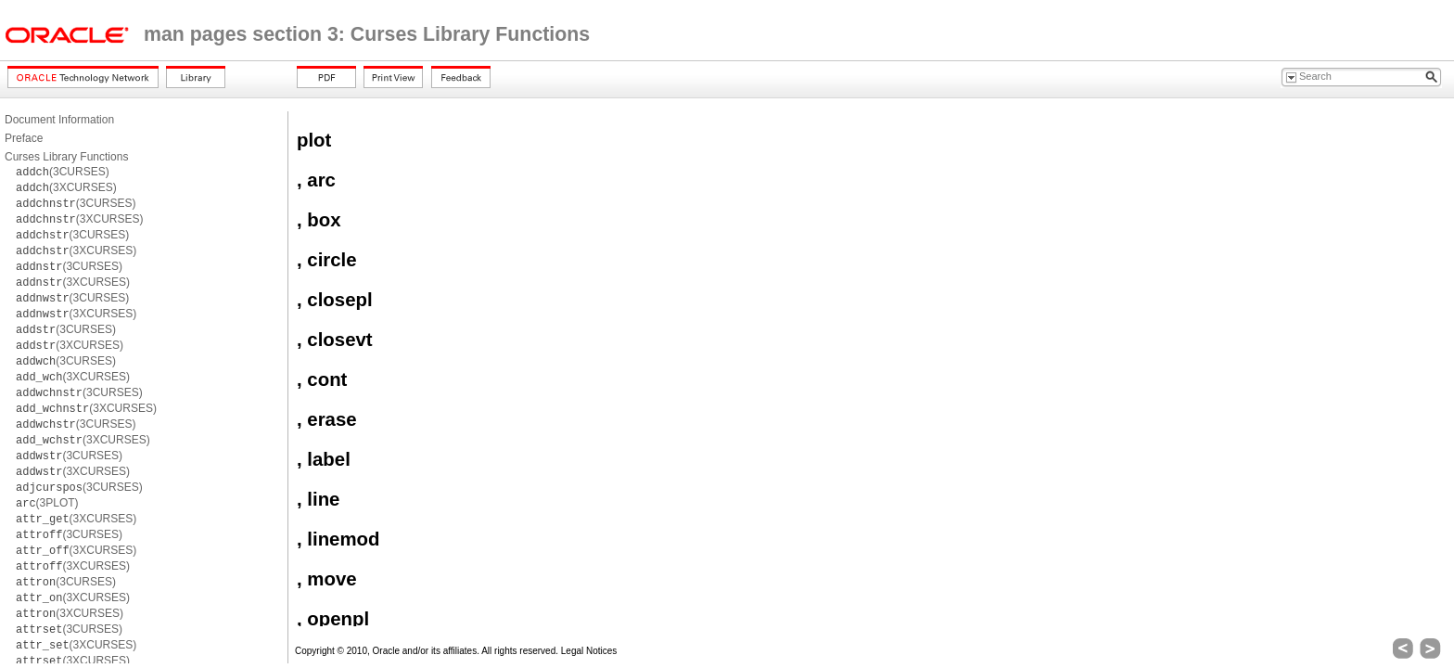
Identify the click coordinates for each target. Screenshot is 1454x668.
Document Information (59, 119)
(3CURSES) (62, 171)
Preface (24, 138)
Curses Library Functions (66, 156)
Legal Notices (589, 651)
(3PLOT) (47, 502)
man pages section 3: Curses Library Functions (367, 34)
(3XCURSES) (66, 187)
